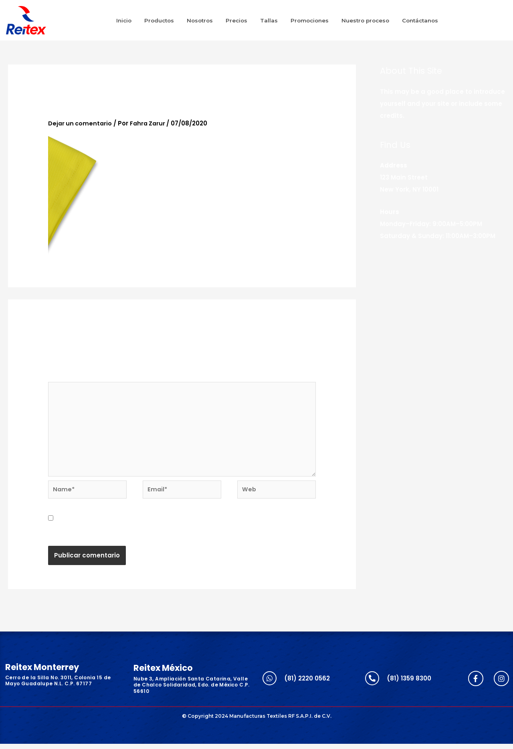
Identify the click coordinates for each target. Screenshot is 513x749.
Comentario (69, 376)
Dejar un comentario (81, 123)
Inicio (123, 20)
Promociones (310, 20)
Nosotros (200, 20)
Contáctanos (420, 20)
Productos (159, 20)
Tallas (269, 20)
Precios (236, 20)
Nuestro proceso (365, 20)
